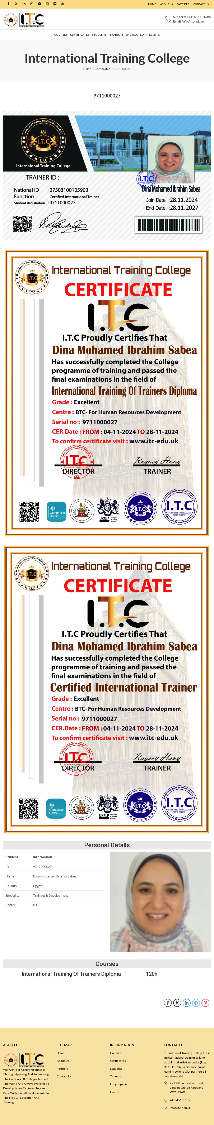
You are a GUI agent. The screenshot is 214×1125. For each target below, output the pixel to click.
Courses (115, 1053)
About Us (63, 1060)
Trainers (115, 1076)
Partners (62, 1068)
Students (116, 1068)
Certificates (102, 69)
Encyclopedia (118, 1084)
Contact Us (64, 1076)
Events (114, 1092)
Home (87, 69)
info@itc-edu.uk (180, 1108)
